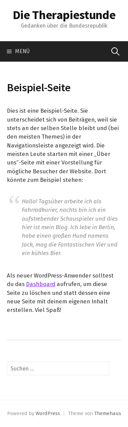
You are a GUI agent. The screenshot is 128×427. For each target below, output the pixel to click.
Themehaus (107, 413)
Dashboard (40, 284)
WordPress (47, 413)
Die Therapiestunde (64, 14)
